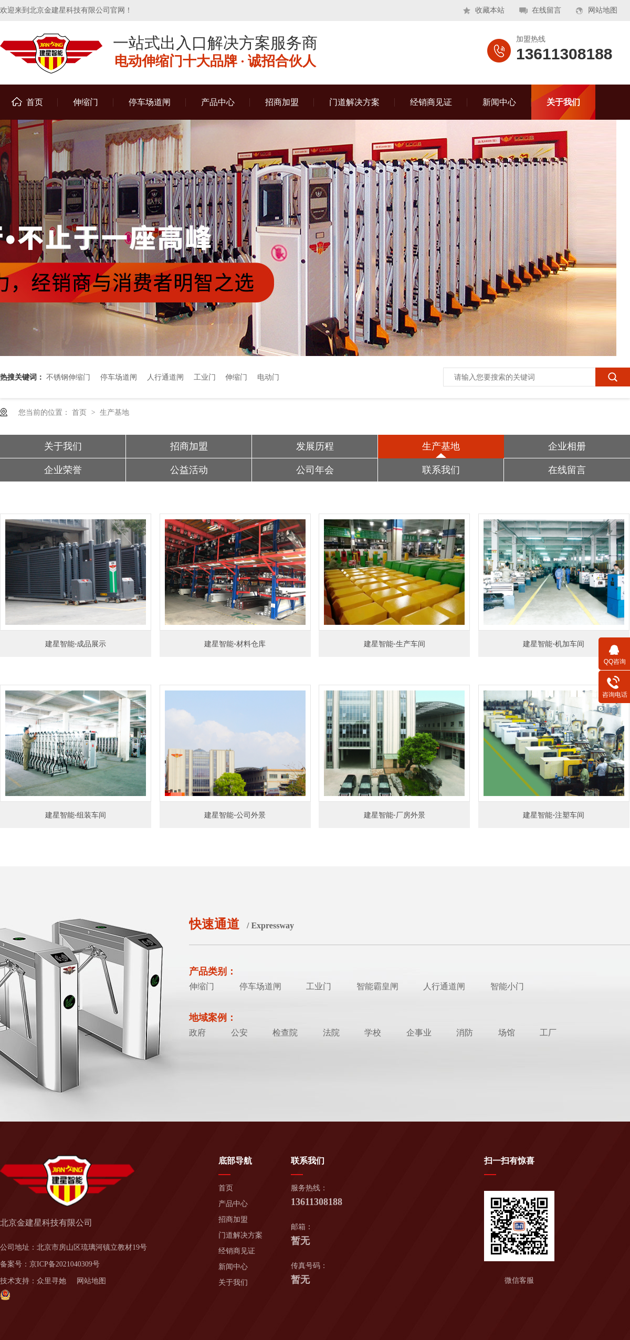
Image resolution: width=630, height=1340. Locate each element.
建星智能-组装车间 (76, 815)
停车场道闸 (150, 102)
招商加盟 (282, 102)
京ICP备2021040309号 (64, 1264)
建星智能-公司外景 (235, 815)
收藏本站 (490, 10)
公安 (239, 1032)
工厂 (548, 1032)
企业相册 (567, 446)
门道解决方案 (354, 102)
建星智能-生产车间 (394, 644)
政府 (197, 1032)
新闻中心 (499, 102)
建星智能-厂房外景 (394, 815)
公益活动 (189, 470)
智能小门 (507, 986)
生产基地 (114, 412)
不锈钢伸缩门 (68, 377)
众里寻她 (51, 1281)
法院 (331, 1032)
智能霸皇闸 (377, 986)
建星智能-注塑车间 (553, 815)
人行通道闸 (165, 377)
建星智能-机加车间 (553, 644)
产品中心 (218, 102)
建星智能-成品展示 (76, 644)
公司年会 (315, 470)
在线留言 (546, 10)
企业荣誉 (63, 470)
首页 (27, 102)
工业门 (205, 377)
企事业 (419, 1032)
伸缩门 (85, 102)
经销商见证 (431, 102)
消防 (464, 1032)
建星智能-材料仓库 (235, 644)
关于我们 (563, 102)
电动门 (268, 377)
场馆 (506, 1032)
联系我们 (441, 470)
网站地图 (602, 10)
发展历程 (315, 446)
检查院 (285, 1032)
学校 (372, 1032)
